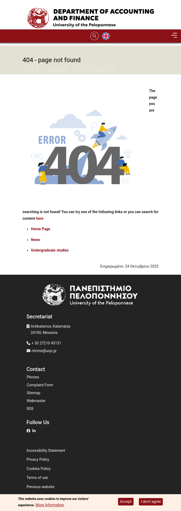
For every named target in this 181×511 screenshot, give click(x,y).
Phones (33, 377)
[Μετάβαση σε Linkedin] (34, 431)
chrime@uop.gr (44, 351)
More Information (50, 505)
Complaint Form (40, 385)
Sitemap (33, 393)
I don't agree (151, 502)
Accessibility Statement (46, 450)
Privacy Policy (38, 459)
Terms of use (37, 477)
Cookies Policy (39, 469)
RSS (30, 409)
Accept (126, 502)
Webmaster (36, 401)
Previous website (41, 487)
